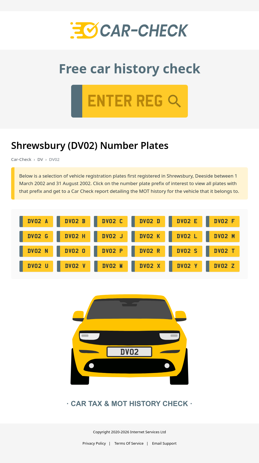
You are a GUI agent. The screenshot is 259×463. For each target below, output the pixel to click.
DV (40, 159)
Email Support (164, 443)
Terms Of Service (129, 443)
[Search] (174, 101)
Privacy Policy (94, 443)
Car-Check (21, 159)
